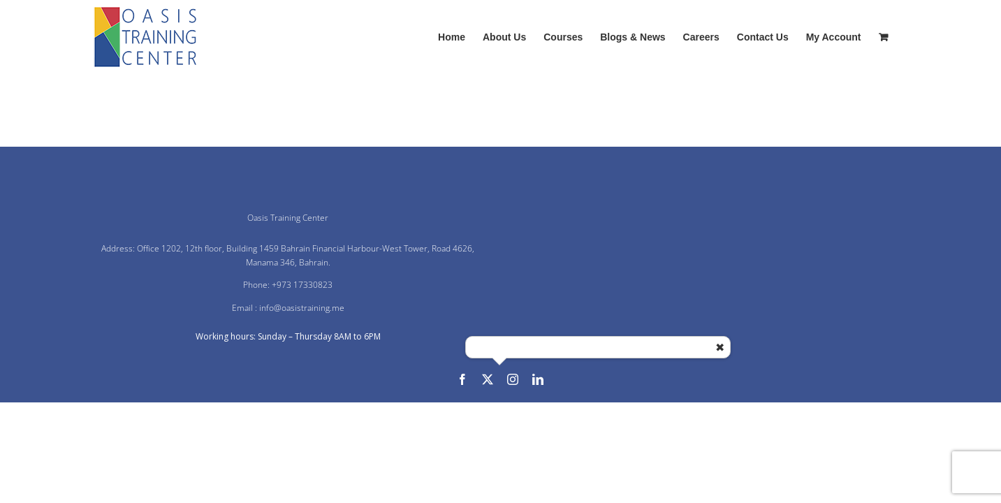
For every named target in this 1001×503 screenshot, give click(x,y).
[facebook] (462, 379)
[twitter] (487, 379)
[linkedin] (537, 379)
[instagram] (512, 379)
